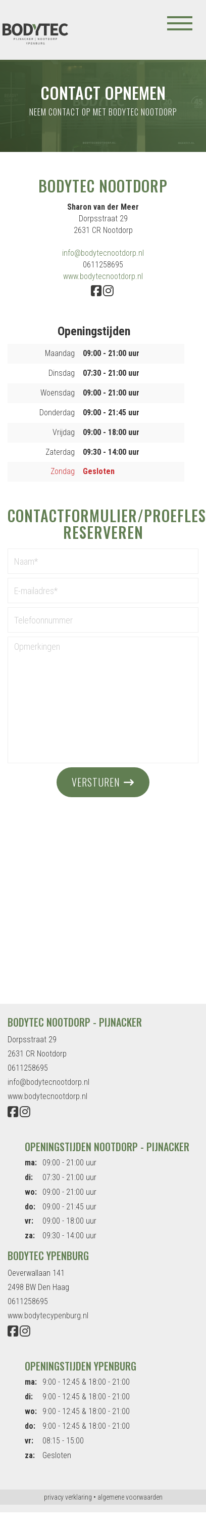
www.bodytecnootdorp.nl (103, 276)
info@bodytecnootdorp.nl (103, 253)
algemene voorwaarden (130, 1497)
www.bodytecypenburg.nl (48, 1315)
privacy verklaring (68, 1497)
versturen (96, 782)
